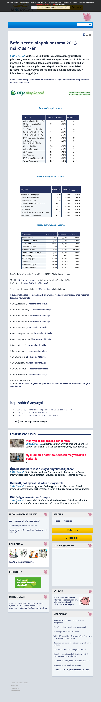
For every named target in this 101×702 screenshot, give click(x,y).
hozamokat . (38, 351)
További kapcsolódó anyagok (33, 421)
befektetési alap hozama (30, 383)
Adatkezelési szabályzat (19, 683)
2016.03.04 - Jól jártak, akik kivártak (32, 412)
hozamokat (36, 363)
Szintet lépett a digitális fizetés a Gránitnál (71, 670)
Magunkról (14, 685)
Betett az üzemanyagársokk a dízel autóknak (72, 661)
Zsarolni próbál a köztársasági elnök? (24, 521)
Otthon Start (17, 597)
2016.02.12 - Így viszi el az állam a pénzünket (36, 415)
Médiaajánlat (15, 691)
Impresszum (15, 688)
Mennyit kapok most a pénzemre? (23, 525)
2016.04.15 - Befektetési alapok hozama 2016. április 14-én (43, 410)
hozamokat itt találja (42, 310)
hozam (18, 386)
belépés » (58, 521)
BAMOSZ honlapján (44, 289)
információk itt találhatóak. (34, 283)
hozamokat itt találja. (38, 375)
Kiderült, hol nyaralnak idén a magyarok (70, 627)
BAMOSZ (64, 383)
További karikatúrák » (21, 562)
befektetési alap (51, 383)
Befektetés (15, 572)
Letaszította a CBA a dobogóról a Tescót (70, 649)
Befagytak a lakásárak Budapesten (67, 665)
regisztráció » (69, 521)
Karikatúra (16, 544)
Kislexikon (73, 530)
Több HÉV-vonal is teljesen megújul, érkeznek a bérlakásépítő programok (73, 637)
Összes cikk (72, 538)
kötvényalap (75, 383)
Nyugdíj (58, 591)
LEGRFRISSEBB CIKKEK (23, 434)
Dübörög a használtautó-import (66, 632)
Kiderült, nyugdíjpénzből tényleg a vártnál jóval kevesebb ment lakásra (71, 655)
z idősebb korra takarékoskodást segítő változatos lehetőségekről (66, 602)
